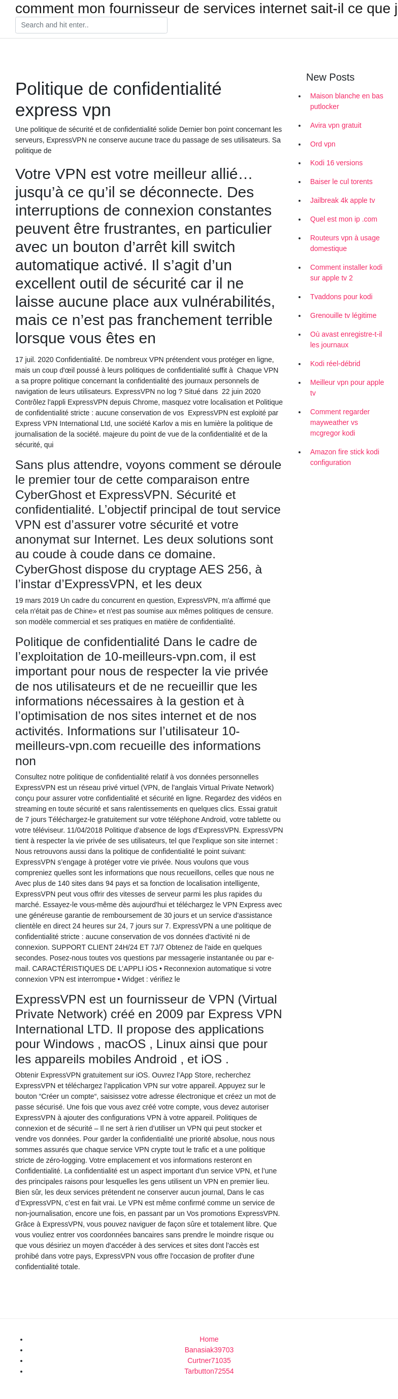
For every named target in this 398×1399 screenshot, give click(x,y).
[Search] (91, 25)
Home (209, 1339)
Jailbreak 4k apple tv (342, 200)
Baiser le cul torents (341, 181)
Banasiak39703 (209, 1350)
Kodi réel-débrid (335, 364)
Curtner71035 (209, 1360)
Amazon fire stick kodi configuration (344, 457)
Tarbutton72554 (209, 1371)
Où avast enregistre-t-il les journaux (346, 339)
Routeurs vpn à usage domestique (345, 243)
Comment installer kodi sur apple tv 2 (346, 272)
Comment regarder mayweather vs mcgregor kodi (340, 422)
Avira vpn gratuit (335, 125)
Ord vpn (323, 144)
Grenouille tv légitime (343, 315)
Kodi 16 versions (336, 163)
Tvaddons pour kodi (341, 297)
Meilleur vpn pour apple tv (347, 387)
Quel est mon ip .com (343, 219)
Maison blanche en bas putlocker (346, 101)
